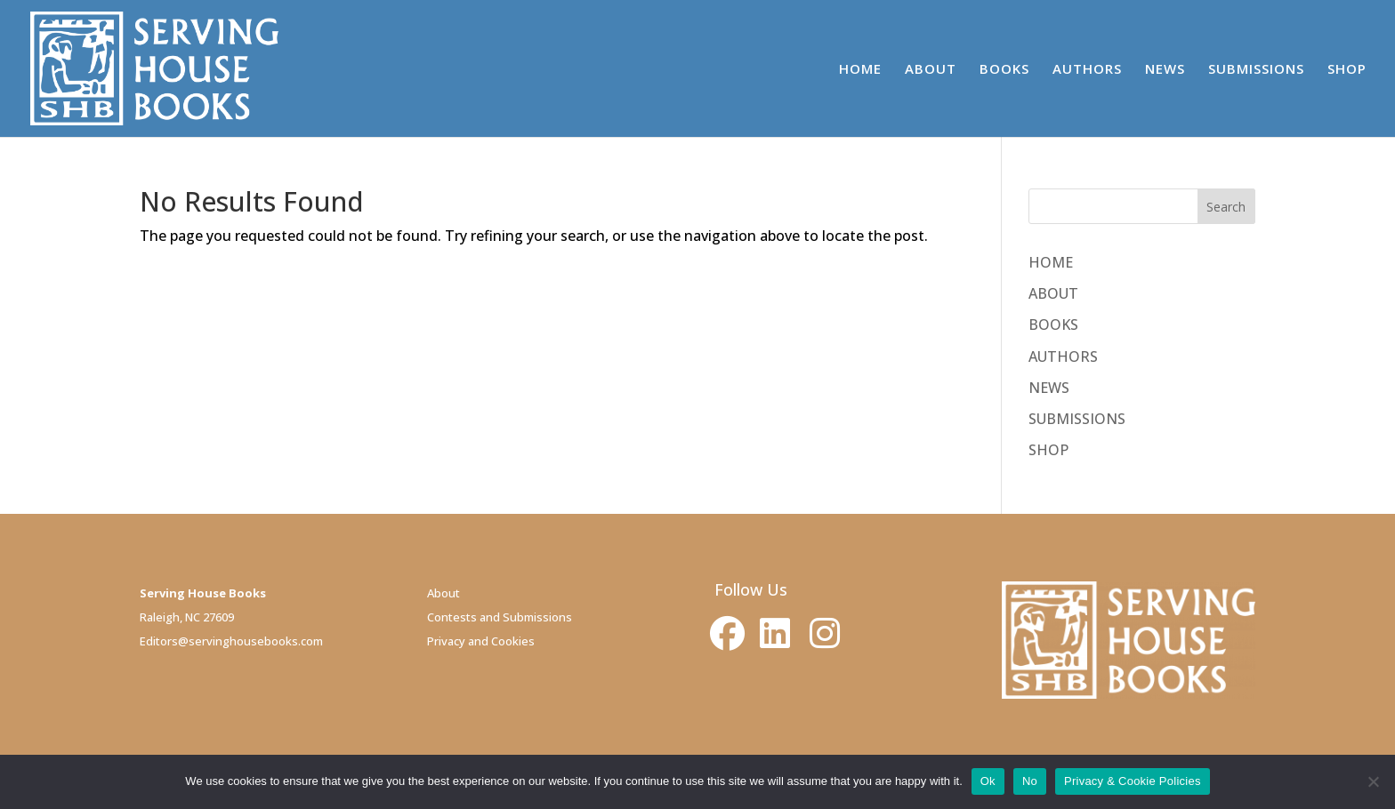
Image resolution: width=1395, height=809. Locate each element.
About (443, 593)
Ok (988, 781)
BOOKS (1004, 69)
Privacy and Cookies (481, 641)
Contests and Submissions (499, 617)
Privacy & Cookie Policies (1132, 781)
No (1029, 781)
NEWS (1165, 69)
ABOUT (930, 69)
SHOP (1347, 69)
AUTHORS (1087, 69)
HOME (860, 69)
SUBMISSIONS (1256, 69)
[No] (1373, 781)
